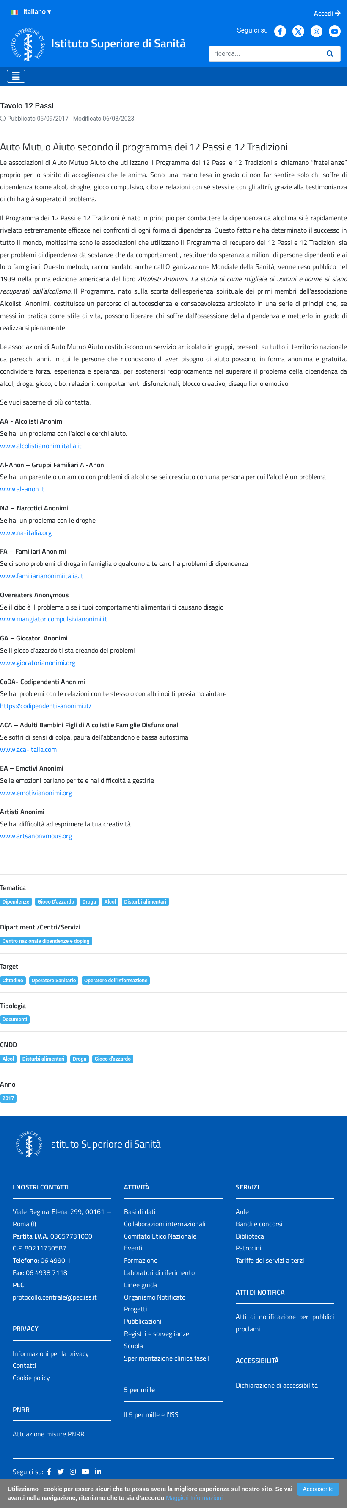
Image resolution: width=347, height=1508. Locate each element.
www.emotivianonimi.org (36, 792)
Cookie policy (31, 1377)
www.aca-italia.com (28, 749)
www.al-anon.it (22, 489)
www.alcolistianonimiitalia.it (41, 446)
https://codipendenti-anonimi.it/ (46, 706)
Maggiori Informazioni (194, 1497)
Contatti (24, 1365)
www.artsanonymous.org (36, 836)
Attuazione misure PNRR (49, 1434)
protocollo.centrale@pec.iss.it (55, 1297)
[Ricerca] (264, 54)
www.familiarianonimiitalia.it (41, 576)
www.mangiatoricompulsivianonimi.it (53, 619)
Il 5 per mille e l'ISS (151, 1414)
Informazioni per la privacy (51, 1353)
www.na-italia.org (26, 532)
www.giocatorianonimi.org (37, 662)
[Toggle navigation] (16, 76)
